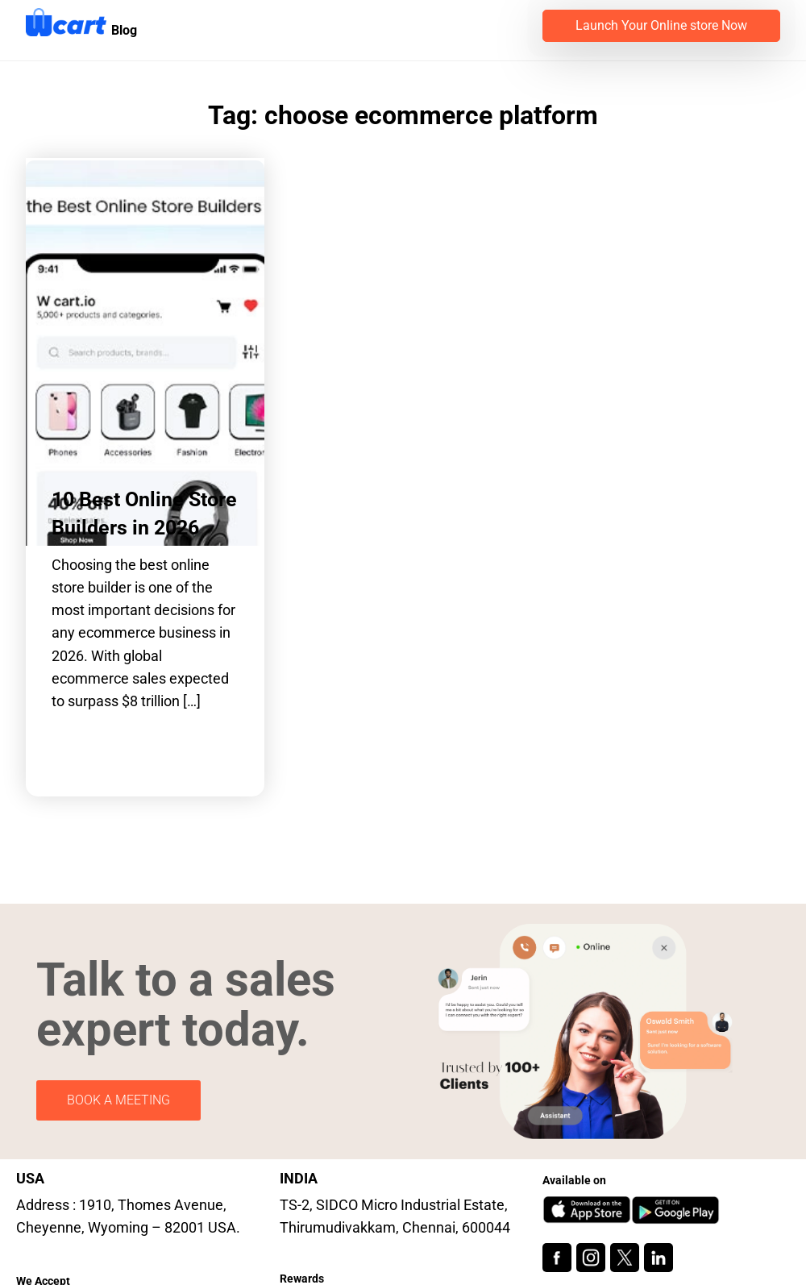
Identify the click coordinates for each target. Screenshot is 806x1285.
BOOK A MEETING (118, 1100)
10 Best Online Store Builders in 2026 (144, 513)
